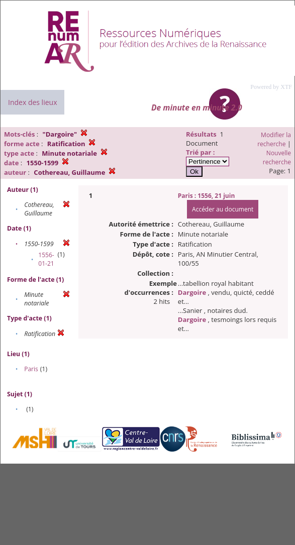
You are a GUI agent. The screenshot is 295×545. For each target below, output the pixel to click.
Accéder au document (222, 209)
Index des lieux (32, 102)
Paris (31, 369)
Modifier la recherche (274, 139)
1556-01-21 (46, 259)
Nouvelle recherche (277, 157)
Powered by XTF (271, 86)
